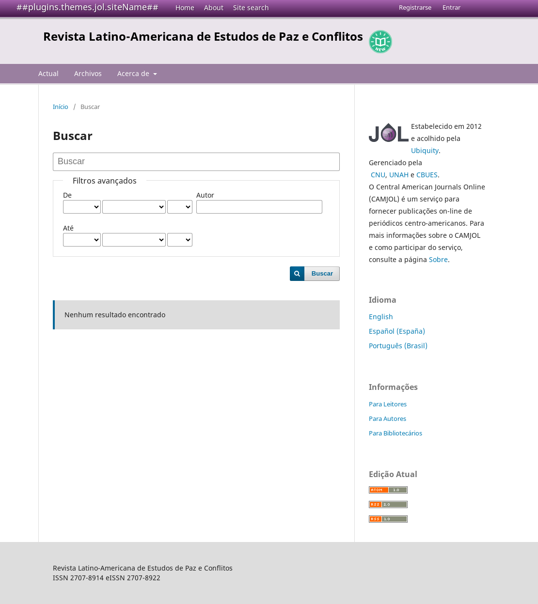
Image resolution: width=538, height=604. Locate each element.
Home (184, 7)
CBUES (427, 174)
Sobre (438, 259)
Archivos (88, 73)
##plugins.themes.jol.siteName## (87, 7)
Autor (205, 195)
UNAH (399, 174)
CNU (378, 174)
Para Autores (387, 418)
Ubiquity (425, 150)
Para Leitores (388, 404)
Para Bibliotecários (395, 433)
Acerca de (134, 73)
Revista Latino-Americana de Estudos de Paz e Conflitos (203, 36)
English (381, 316)
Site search (251, 7)
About (213, 7)
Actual (48, 73)
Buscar (322, 273)
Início (60, 106)
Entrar (451, 7)
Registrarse (415, 7)
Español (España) (397, 331)
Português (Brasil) (398, 345)
